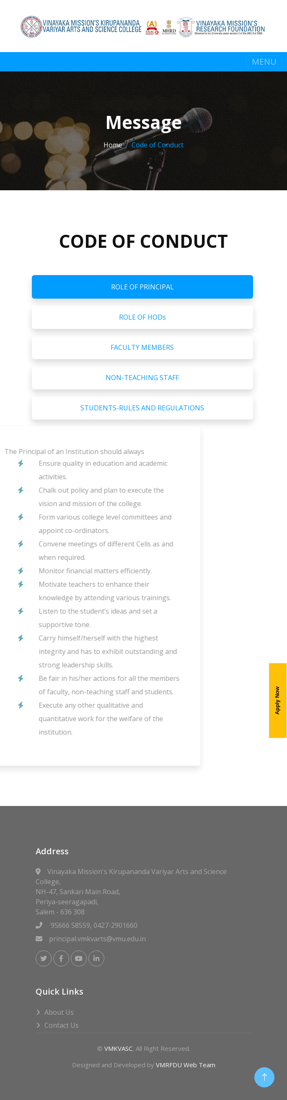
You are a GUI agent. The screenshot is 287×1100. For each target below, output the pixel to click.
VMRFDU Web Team (185, 1065)
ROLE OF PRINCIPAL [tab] (142, 286)
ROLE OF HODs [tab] (142, 317)
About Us (59, 1012)
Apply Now (277, 701)
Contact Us (61, 1025)
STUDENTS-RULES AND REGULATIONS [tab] (142, 407)
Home (112, 145)
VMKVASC (118, 1048)
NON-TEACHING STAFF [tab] (142, 377)
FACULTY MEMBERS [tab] (142, 347)
